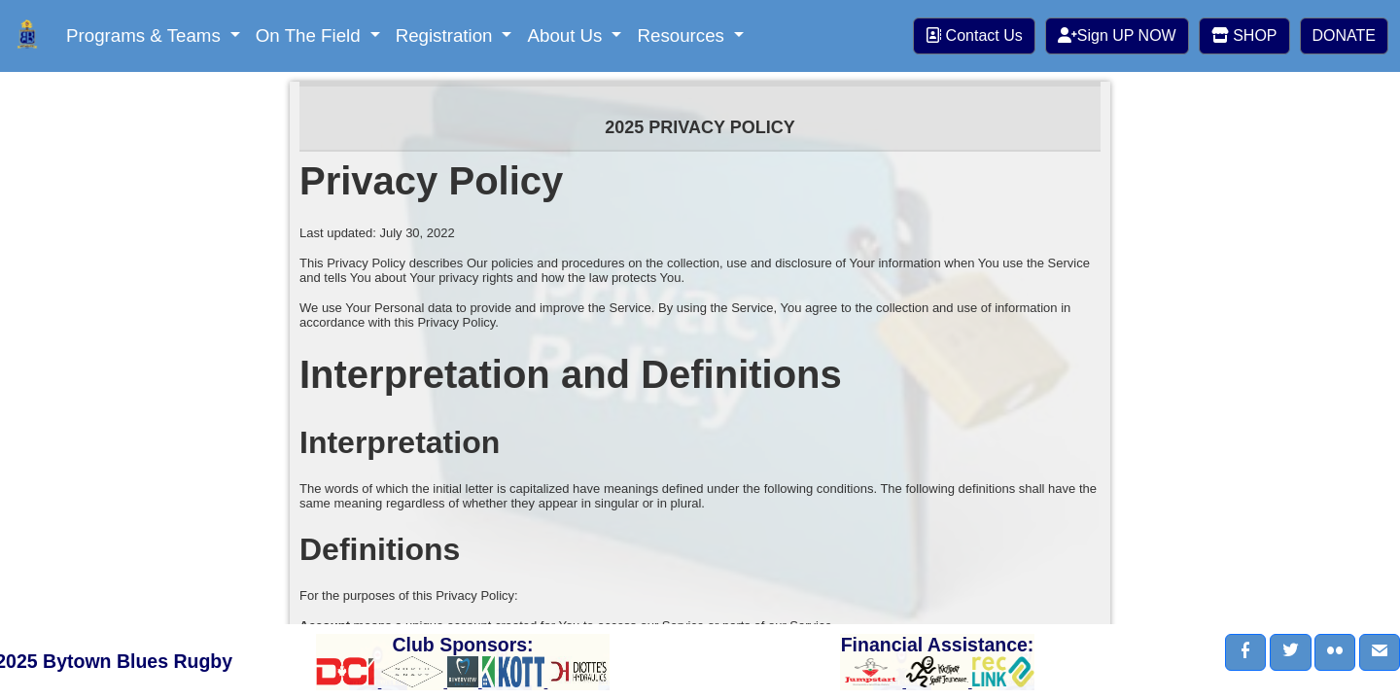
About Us (567, 35)
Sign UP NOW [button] (1117, 35)
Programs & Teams (146, 35)
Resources (683, 35)
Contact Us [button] (974, 35)
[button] (1245, 652)
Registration (447, 35)
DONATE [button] (1344, 35)
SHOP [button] (1244, 35)
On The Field (311, 35)
